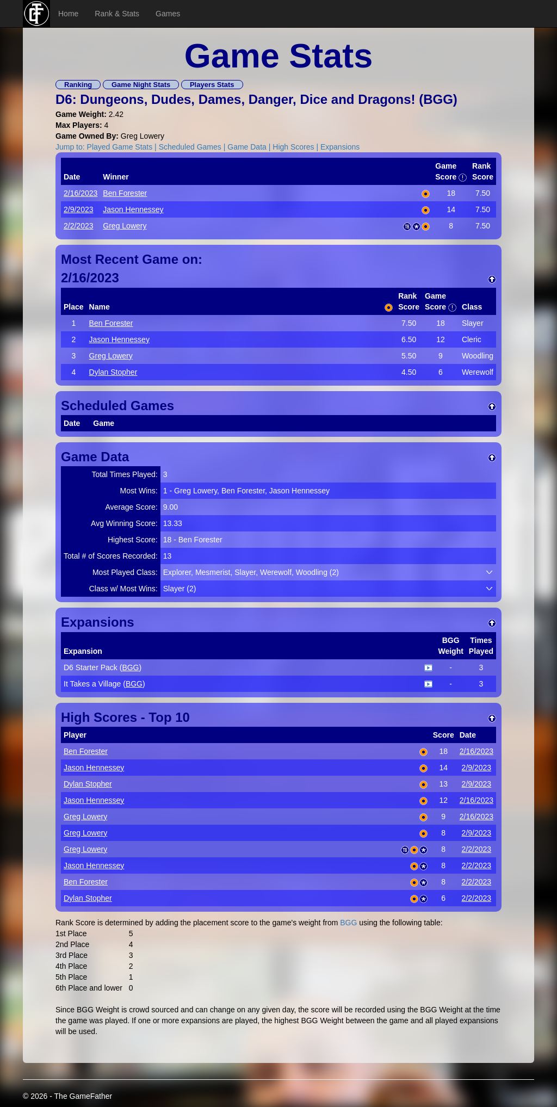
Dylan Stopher (113, 372)
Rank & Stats (117, 13)
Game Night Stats (141, 85)
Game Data (247, 147)
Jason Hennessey (133, 209)
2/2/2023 (79, 225)
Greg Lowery (124, 225)
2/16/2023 (80, 193)
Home (68, 13)
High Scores (293, 147)
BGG (438, 99)
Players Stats (212, 85)
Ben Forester (125, 193)
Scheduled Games (190, 147)
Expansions (340, 147)
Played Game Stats (120, 147)
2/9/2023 (79, 209)
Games (168, 13)
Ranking (78, 85)
